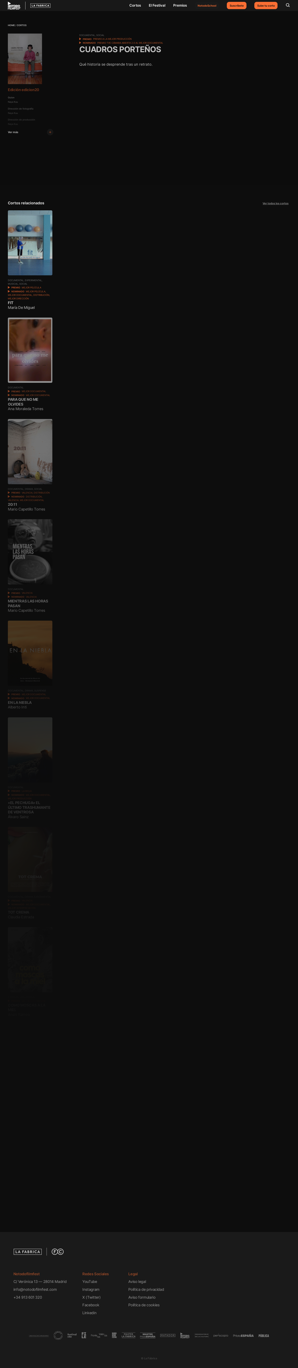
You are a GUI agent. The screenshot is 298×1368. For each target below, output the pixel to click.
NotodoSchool (207, 5)
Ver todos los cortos (275, 203)
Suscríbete (237, 5)
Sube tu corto (266, 5)
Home (11, 25)
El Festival (157, 5)
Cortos (135, 5)
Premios (180, 5)
